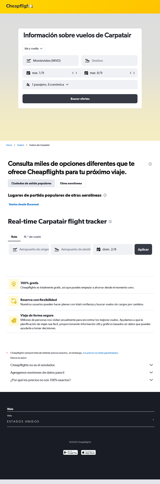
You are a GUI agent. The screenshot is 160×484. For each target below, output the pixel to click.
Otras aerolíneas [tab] (71, 183)
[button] (48, 73)
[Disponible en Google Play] (70, 453)
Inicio (9, 145)
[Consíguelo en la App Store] (88, 453)
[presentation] (150, 164)
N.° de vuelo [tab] (32, 236)
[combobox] (33, 48)
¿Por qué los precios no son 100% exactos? (82, 379)
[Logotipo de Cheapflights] (19, 6)
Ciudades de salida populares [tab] (31, 183)
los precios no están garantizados (100, 352)
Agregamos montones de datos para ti (82, 372)
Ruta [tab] (14, 236)
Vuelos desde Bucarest (24, 204)
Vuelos (20, 145)
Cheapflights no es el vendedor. (82, 364)
